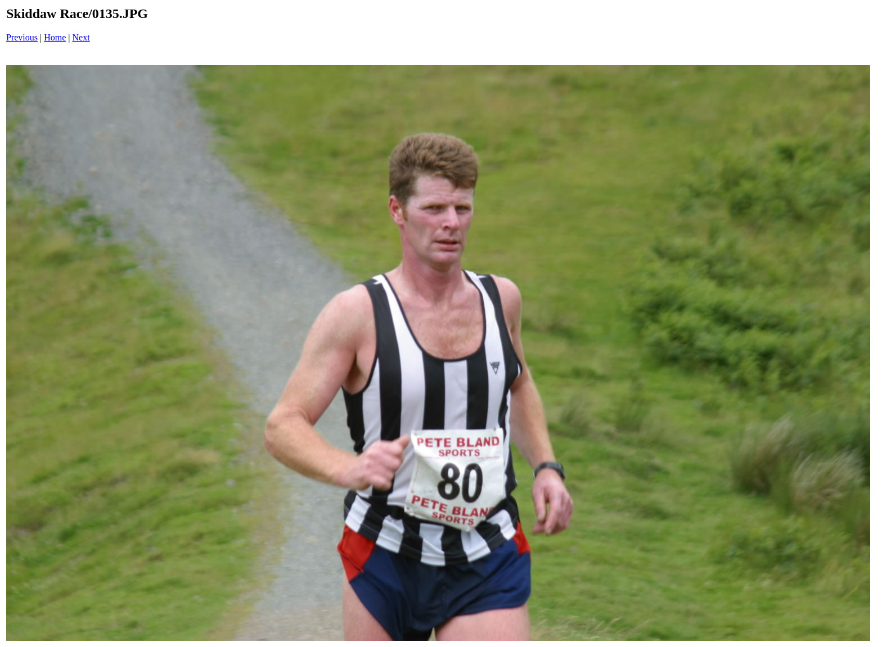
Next (81, 37)
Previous (22, 37)
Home (55, 37)
